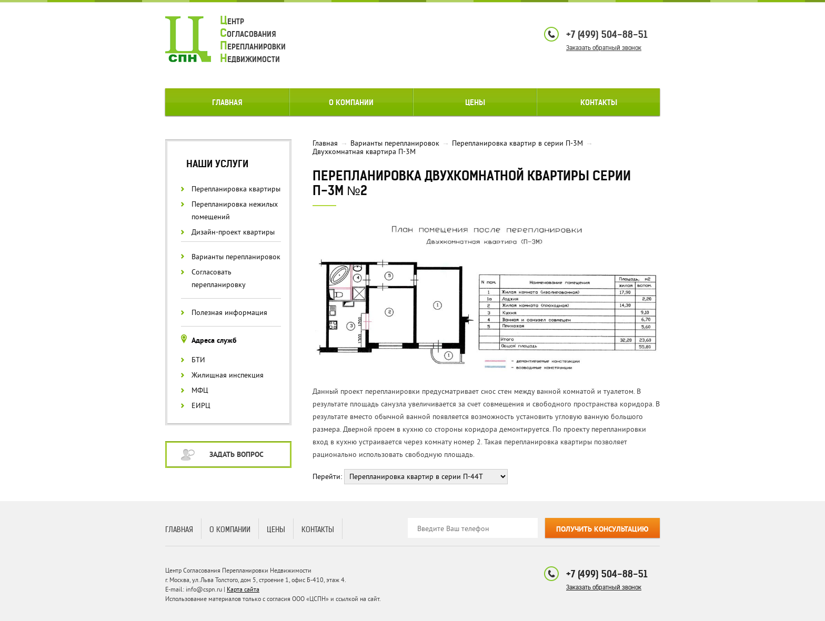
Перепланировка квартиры (236, 189)
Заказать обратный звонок (603, 48)
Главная (227, 102)
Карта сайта (243, 589)
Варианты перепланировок (236, 257)
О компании (351, 102)
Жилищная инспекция (228, 375)
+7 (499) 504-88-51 (607, 34)
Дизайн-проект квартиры (233, 232)
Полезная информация (229, 313)
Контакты (598, 102)
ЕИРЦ (201, 406)
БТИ (198, 360)
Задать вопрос (236, 455)
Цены (475, 102)
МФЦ (200, 390)
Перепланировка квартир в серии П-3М (517, 143)
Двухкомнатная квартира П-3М (364, 152)
